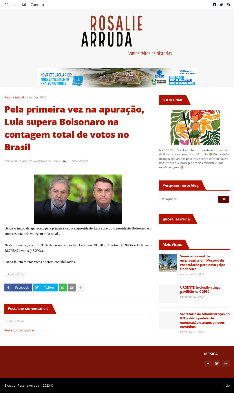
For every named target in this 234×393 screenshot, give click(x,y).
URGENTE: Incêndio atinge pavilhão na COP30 (200, 289)
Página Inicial (15, 4)
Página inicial (14, 97)
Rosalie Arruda (28, 385)
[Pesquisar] (189, 199)
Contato (37, 4)
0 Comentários (77, 161)
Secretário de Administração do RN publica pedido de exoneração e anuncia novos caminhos (204, 320)
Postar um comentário (19, 330)
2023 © (48, 385)
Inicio (226, 385)
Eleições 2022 (36, 97)
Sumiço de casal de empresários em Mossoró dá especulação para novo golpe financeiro (202, 262)
